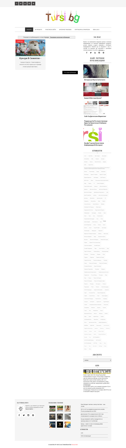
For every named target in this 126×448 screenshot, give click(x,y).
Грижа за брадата (100, 183)
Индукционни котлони (88, 209)
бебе (85, 164)
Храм (85, 316)
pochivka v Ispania (87, 334)
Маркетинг (100, 230)
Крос (101, 221)
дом (107, 192)
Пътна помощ (94, 275)
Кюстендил (104, 227)
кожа (90, 215)
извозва (102, 204)
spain (101, 343)
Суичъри (86, 301)
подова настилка (87, 260)
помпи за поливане (103, 263)
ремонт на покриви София (99, 280)
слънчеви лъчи (92, 292)
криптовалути (95, 221)
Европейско (92, 198)
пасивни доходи (105, 251)
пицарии (98, 254)
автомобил (104, 155)
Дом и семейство (87, 195)
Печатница (92, 254)
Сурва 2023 (98, 301)
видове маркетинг (87, 177)
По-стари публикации (70, 72)
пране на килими (97, 266)
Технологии (106, 304)
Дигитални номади (88, 192)
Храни (90, 316)
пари (108, 248)
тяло (90, 310)
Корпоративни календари (89, 218)
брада (98, 171)
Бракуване (103, 171)
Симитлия (20, 41)
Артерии (102, 158)
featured (107, 328)
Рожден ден (86, 286)
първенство (86, 275)
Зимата (103, 201)
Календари (94, 212)
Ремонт (90, 278)
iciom (95, 331)
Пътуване (101, 275)
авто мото (91, 155)
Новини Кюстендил (104, 239)
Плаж (104, 254)
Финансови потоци (88, 313)
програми (97, 269)
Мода (95, 236)
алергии (97, 158)
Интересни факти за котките (94, 80)
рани (85, 278)
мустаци (86, 239)
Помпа (85, 263)
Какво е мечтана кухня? (93, 98)
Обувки (85, 242)
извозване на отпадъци (89, 207)
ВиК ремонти (103, 177)
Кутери (99, 224)
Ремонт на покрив (97, 278)
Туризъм (98, 307)
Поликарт (105, 260)
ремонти (86, 283)
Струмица (105, 298)
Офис (95, 248)
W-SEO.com (58, 444)
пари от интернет (87, 251)
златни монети (96, 204)
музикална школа (101, 236)
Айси (92, 158)
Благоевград (91, 171)
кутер (95, 224)
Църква (102, 316)
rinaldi (85, 337)
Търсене (104, 307)
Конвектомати (100, 215)
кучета (85, 227)
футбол (106, 313)
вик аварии (96, 177)
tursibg (100, 346)
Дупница (86, 198)
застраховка (93, 201)
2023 (85, 155)
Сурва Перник (106, 301)
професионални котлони (103, 272)
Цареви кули (95, 316)
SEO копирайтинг (96, 337)
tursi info (95, 346)
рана (106, 275)
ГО (94, 183)
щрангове (92, 325)
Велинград (86, 174)
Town (105, 343)
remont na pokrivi (102, 334)
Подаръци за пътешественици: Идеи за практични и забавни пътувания (96, 123)
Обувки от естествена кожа (94, 242)
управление (95, 310)
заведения (86, 201)
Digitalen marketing (88, 328)
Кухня (104, 224)
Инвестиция (98, 207)
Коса (97, 218)
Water (85, 348)
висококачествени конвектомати (102, 180)
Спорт (98, 295)
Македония (94, 230)
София (85, 295)
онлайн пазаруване (88, 248)
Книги (85, 215)
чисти (85, 322)
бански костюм (98, 161)
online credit (101, 331)
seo (90, 337)
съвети (85, 304)
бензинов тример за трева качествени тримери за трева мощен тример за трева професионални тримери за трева (97, 168)
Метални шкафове (88, 236)
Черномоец (96, 319)
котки (102, 218)
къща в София (97, 227)
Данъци (95, 186)
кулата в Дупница (87, 224)
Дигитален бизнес (93, 189)
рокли (92, 286)
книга (105, 212)
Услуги (101, 310)
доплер (94, 195)
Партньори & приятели (82, 29)
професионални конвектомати (90, 272)
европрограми (99, 198)
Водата (90, 183)
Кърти (90, 227)
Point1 (95, 334)
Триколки (93, 307)
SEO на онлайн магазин (89, 340)
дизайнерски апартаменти (99, 192)
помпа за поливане (93, 263)
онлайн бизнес (97, 245)
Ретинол (104, 283)
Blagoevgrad (98, 325)
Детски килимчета (103, 186)
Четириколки (102, 319)
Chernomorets (106, 325)
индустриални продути (99, 209)
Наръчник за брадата (94, 239)
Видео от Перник (94, 174)
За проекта (38, 29)
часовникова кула (87, 319)
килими (99, 212)
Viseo (105, 346)
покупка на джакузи (97, 260)
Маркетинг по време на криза (90, 233)
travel (85, 346)
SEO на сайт (98, 340)
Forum (85, 331)
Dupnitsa (102, 328)
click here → (101, 50)
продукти (103, 269)
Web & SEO (96, 29)
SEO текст (95, 343)
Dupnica (96, 328)
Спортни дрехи (105, 295)
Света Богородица (104, 286)
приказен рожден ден (88, 269)
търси (85, 310)
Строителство (98, 298)
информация (86, 212)
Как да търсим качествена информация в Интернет (94, 144)
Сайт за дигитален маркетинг (95, 116)
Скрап (85, 292)
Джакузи (86, 189)
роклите (97, 286)
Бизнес (85, 171)
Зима (99, 201)
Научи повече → (29, 409)
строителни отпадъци (88, 298)
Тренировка (86, 307)
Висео (92, 180)
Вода (85, 183)
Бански (91, 161)
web (90, 348)
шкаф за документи (103, 322)
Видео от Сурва (103, 174)
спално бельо (92, 295)
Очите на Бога (102, 248)
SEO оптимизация (87, 343)
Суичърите (92, 301)
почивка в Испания (88, 266)
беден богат (91, 164)
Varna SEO (75, 444)
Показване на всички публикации (60, 37)
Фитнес (95, 313)
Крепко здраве (87, 221)
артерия (86, 161)
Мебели (99, 233)
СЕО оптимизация (88, 289)
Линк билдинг (87, 230)
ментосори (106, 233)
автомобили (86, 158)
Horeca (90, 331)
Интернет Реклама (65, 29)
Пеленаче (86, 254)
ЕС (105, 198)
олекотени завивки (88, 245)
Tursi (90, 346)
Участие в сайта (50, 29)
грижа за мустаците (88, 186)
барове (104, 161)
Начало (29, 29)
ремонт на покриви (88, 280)
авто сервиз (97, 155)
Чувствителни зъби (92, 322)
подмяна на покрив (100, 257)
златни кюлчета (87, 204)
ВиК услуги (86, 180)
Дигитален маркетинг (103, 189)
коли (94, 215)
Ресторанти (98, 283)
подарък (86, 257)
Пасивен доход (97, 251)
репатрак (92, 283)
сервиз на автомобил (98, 289)
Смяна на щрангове (101, 292)
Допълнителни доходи (103, 195)
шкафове (86, 325)
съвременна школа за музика (95, 304)
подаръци (92, 257)
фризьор (100, 313)
